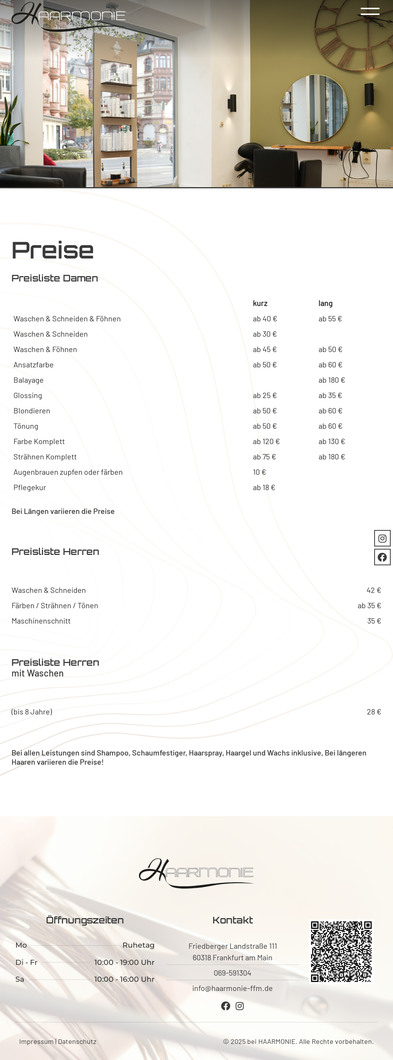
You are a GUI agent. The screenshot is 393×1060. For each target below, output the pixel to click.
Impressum (36, 1041)
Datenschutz (77, 1041)
